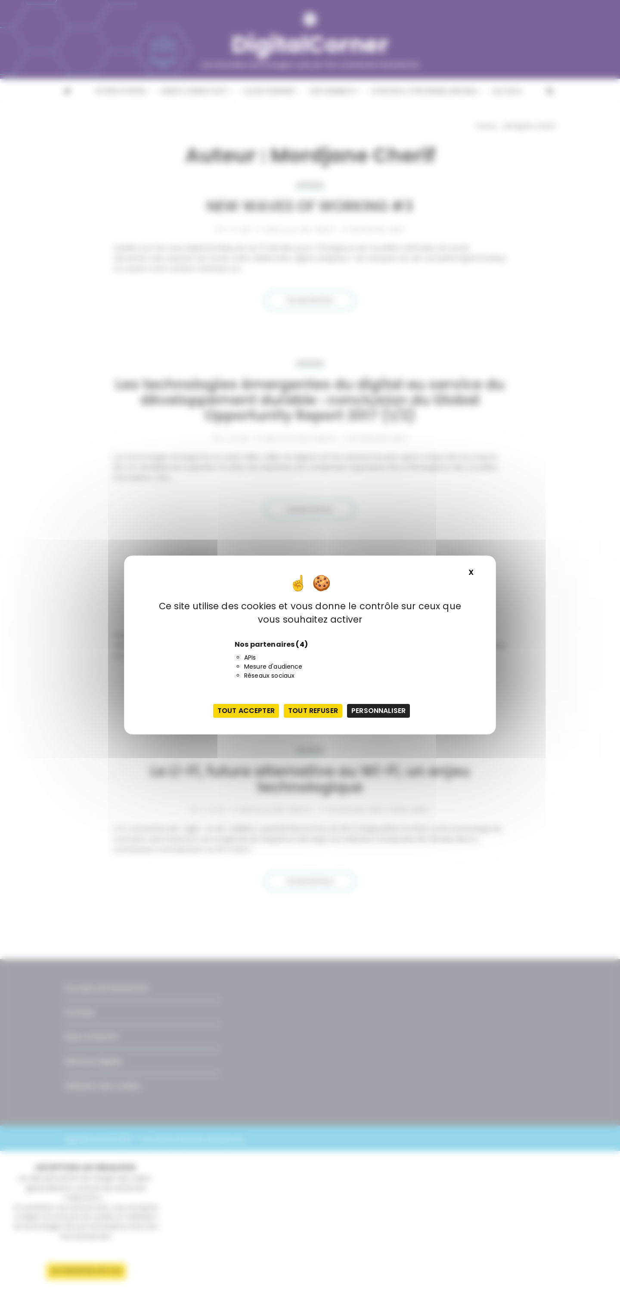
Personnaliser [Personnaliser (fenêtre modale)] (378, 711)
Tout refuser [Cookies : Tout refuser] (313, 711)
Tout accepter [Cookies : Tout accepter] (246, 711)
